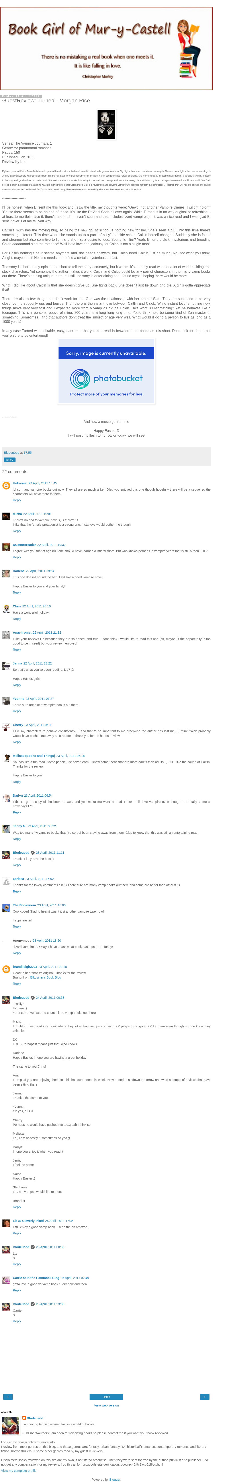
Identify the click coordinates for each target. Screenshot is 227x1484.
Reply (17, 500)
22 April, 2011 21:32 (47, 632)
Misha (17, 514)
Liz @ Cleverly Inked (28, 1221)
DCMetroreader (24, 545)
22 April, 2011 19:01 (37, 514)
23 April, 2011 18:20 (47, 940)
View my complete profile (19, 1470)
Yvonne (18, 698)
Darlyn (18, 795)
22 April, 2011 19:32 (51, 545)
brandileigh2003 (25, 967)
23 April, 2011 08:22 (41, 826)
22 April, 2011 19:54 (40, 571)
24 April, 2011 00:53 (50, 997)
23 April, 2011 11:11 (50, 852)
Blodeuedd (21, 852)
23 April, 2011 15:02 (39, 879)
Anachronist (22, 632)
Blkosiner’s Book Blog (45, 977)
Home (106, 1396)
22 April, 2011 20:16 (36, 606)
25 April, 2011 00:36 (50, 1247)
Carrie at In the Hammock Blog (36, 1278)
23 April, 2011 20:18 (53, 967)
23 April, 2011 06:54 (38, 795)
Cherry (18, 725)
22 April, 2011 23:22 (37, 663)
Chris (17, 606)
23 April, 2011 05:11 (38, 725)
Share (9, 459)
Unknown (20, 483)
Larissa (18, 879)
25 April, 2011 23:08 (50, 1304)
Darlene (19, 571)
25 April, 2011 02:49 (75, 1278)
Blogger (115, 1479)
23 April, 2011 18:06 (51, 905)
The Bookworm (24, 905)
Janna (17, 663)
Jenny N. (19, 826)
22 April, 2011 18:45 (43, 483)
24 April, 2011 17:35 (59, 1221)
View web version (106, 1405)
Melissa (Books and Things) (34, 756)
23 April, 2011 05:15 (70, 756)
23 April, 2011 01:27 (39, 698)
